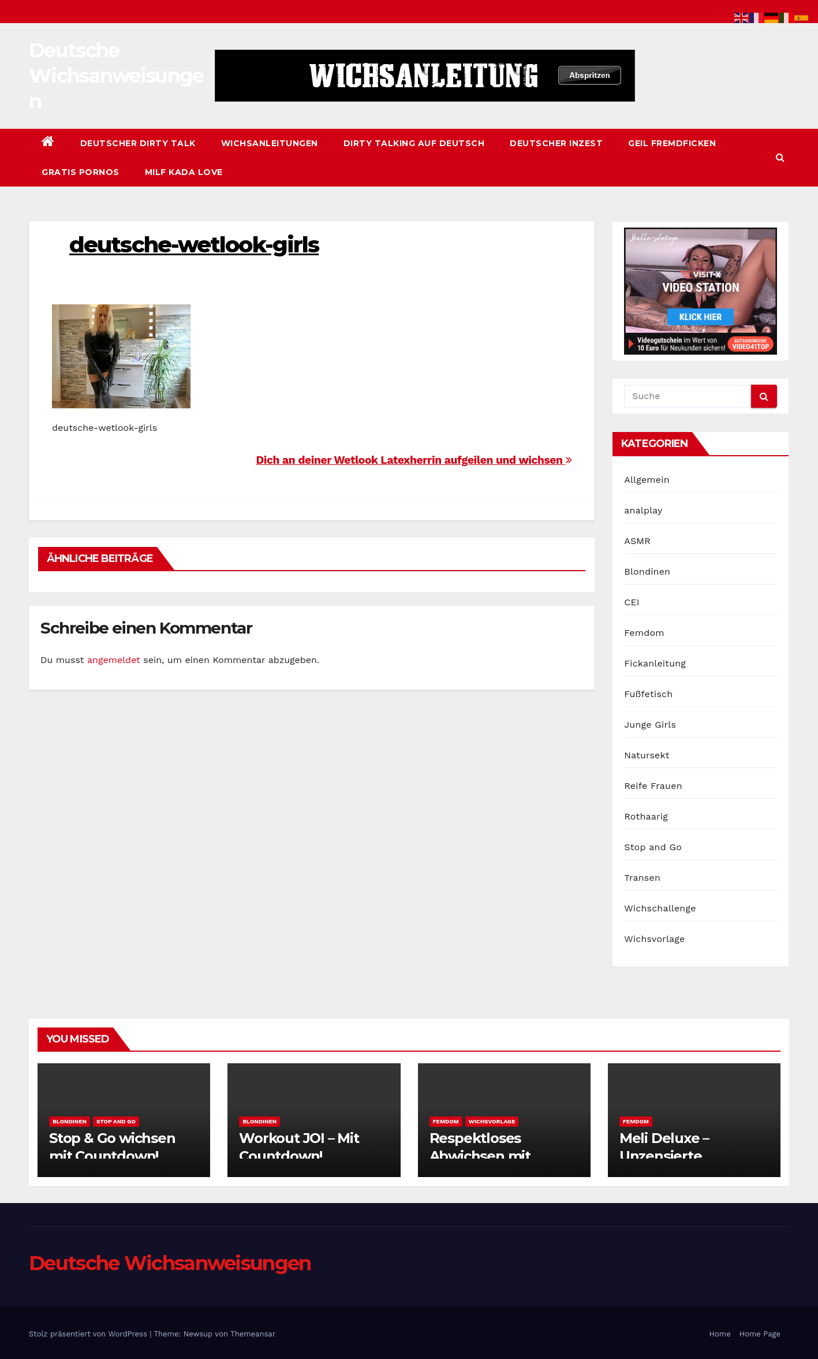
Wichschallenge (660, 908)
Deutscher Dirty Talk (138, 143)
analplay (643, 510)
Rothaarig (646, 816)
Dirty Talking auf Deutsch (414, 143)
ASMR (637, 540)
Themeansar (252, 1334)
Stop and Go (653, 847)
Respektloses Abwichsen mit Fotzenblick (480, 1156)
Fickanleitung (655, 663)
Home (720, 1334)
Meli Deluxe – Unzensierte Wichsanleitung (673, 1156)
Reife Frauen (653, 785)
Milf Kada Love (184, 172)
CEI (632, 602)
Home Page (759, 1334)
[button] (780, 157)
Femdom (644, 632)
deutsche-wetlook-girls (194, 244)
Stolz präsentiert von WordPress (89, 1334)
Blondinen (647, 571)
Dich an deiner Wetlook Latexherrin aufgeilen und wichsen (414, 460)
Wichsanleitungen (269, 143)
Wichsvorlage (654, 938)
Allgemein (647, 479)
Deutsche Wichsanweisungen (116, 75)
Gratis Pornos (80, 172)
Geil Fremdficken (672, 143)
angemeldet (113, 659)
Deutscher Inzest (556, 143)
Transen (642, 877)
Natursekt (646, 755)
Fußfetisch (648, 693)
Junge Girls (650, 724)
